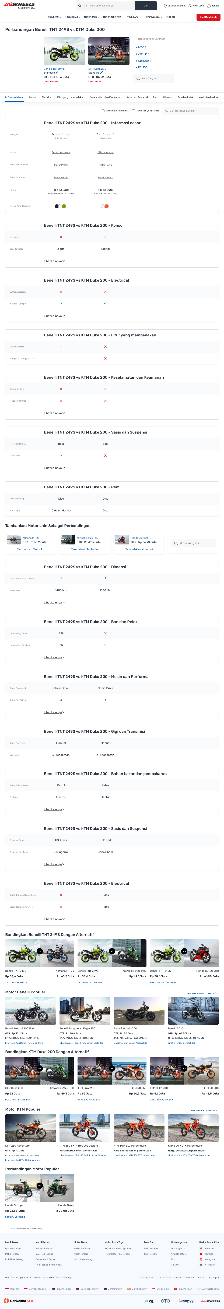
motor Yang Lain (147, 78)
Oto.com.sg (160, 1289)
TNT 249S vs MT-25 (16, 982)
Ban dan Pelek (185, 97)
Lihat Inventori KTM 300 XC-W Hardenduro (189, 1155)
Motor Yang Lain (187, 543)
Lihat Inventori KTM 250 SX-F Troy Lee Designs (82, 1155)
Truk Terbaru (150, 1254)
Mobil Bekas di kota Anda (49, 1264)
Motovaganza (152, 17)
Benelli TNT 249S (54, 68)
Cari (146, 5)
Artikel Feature (179, 1254)
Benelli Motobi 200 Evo (19, 1028)
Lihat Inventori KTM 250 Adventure (22, 1160)
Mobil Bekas (71, 17)
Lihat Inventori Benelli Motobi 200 (130, 1043)
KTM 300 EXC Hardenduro (130, 1145)
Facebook (207, 1249)
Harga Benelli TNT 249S (61, 193)
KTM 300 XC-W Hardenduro (185, 1145)
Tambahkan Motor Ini (30, 549)
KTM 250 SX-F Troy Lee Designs (79, 1145)
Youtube (206, 1254)
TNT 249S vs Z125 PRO (90, 982)
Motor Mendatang (83, 1259)
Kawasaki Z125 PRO (87, 537)
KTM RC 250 (138, 1088)
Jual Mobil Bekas (44, 1254)
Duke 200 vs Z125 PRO (18, 1100)
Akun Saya (196, 6)
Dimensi (167, 97)
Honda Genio (66, 1205)
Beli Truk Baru (151, 1248)
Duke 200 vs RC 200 (161, 1100)
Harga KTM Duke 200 (105, 193)
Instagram (207, 1259)
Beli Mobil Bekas (44, 1248)
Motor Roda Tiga (112, 17)
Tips (173, 1259)
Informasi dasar (14, 97)
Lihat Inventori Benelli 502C (181, 1043)
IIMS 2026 (170, 17)
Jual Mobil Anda (208, 17)
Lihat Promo (51, 81)
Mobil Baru (53, 17)
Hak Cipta (214, 1277)
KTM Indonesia (105, 152)
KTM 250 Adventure (17, 1145)
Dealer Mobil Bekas (45, 1259)
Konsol (32, 97)
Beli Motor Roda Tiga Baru (118, 1248)
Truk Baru (132, 17)
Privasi (201, 1277)
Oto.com (12, 1289)
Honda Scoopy (14, 1205)
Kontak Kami (164, 1277)
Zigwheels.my (137, 1289)
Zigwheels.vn (183, 1289)
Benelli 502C (176, 1028)
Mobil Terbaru (12, 1254)
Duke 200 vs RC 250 (89, 1100)
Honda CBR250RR (141, 537)
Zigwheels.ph (61, 1289)
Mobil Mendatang (14, 1259)
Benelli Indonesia (61, 152)
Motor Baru (90, 17)
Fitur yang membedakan (70, 97)
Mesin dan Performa (209, 97)
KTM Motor (210, 1111)
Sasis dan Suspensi (137, 97)
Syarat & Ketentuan (184, 1277)
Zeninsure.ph (112, 1289)
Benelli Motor (208, 993)
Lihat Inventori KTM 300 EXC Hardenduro (134, 1155)
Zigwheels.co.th (208, 1289)
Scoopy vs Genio (15, 1217)
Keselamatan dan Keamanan (105, 97)
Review (174, 1264)
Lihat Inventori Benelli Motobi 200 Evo (24, 1043)
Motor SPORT (61, 177)
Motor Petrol (61, 164)
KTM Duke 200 (97, 68)
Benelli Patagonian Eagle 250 (77, 1028)
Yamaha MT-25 (30, 537)
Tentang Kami (146, 1277)
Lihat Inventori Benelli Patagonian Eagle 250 (81, 1043)
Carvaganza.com (35, 1289)
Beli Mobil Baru (13, 1248)
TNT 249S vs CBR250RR (163, 982)
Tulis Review (61, 138)
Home (13, 1229)
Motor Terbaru (81, 1254)
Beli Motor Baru (82, 1248)
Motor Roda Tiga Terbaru (117, 1254)
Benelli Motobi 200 (125, 1028)
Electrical (47, 97)
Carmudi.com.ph (87, 1289)
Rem (155, 97)
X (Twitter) (207, 1265)
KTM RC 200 (211, 1088)
